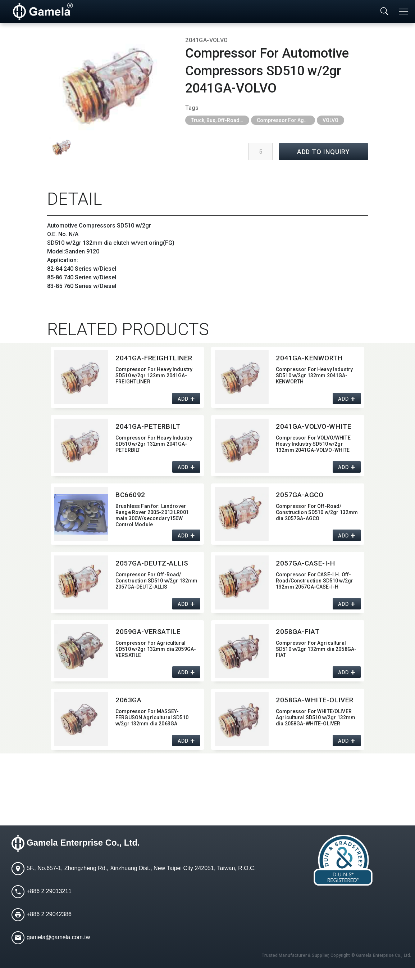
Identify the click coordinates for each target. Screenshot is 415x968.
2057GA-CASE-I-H (305, 563)
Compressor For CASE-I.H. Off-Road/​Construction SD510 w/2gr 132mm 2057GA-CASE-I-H (314, 581)
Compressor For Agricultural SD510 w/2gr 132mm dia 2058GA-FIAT (316, 649)
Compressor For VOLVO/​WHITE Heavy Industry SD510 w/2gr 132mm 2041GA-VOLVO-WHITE (313, 444)
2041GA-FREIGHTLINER (153, 358)
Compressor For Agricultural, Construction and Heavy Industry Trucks (286, 120)
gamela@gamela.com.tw (58, 938)
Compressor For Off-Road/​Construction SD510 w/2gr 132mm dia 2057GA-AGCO (317, 512)
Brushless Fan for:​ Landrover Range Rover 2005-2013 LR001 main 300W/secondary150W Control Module (152, 514)
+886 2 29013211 (49, 891)
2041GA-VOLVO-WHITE (313, 426)
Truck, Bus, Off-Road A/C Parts (220, 120)
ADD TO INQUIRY (323, 152)
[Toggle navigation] (404, 11)
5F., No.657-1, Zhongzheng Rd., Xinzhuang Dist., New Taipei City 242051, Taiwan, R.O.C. (141, 868)
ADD (183, 399)
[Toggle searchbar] (384, 11)
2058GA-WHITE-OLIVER (315, 700)
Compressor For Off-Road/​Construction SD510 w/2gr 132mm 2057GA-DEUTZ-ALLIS (156, 581)
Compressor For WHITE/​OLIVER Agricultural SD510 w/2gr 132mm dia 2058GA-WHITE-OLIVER (315, 717)
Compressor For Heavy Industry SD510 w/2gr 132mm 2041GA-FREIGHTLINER (153, 375)
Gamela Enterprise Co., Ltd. (83, 843)
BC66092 (130, 495)
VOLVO (330, 120)
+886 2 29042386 (49, 914)
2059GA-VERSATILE (148, 631)
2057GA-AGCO (299, 495)
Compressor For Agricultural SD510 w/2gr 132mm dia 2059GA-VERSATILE (155, 649)
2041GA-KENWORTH (309, 358)
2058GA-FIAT (297, 631)
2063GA (128, 700)
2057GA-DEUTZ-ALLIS (151, 563)
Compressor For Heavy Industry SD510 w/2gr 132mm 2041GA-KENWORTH (314, 375)
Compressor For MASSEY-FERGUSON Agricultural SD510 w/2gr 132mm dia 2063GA (151, 717)
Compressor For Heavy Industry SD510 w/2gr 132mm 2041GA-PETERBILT (153, 444)
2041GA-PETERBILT (147, 426)
